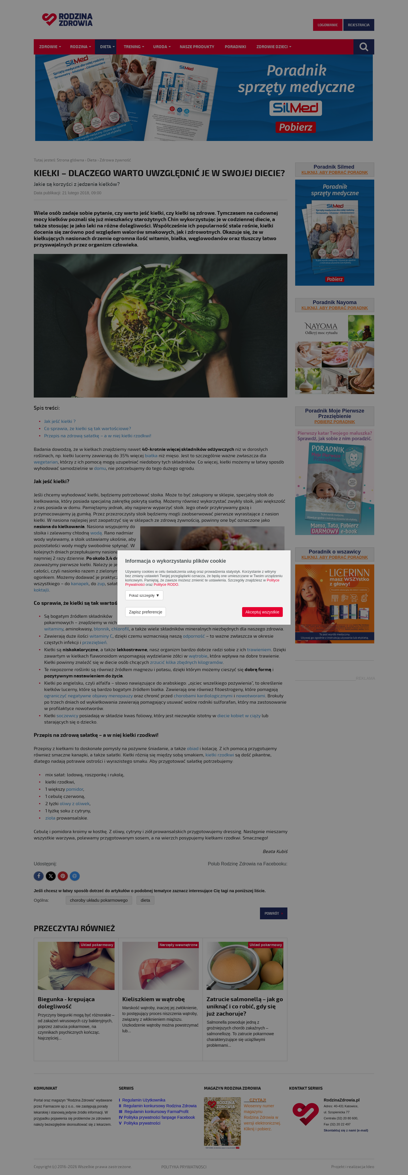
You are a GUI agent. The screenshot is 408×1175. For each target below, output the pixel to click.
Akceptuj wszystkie (262, 612)
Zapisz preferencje (145, 612)
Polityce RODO (166, 585)
